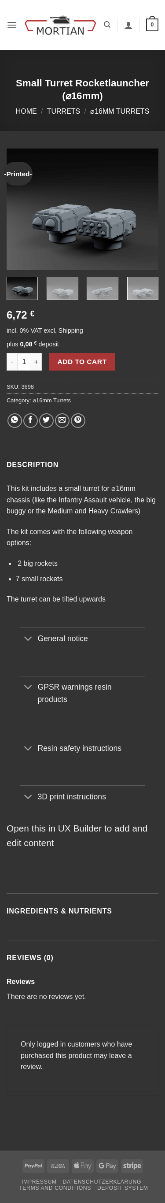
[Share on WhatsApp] (14, 420)
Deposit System (122, 1188)
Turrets (64, 111)
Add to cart (82, 361)
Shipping (71, 330)
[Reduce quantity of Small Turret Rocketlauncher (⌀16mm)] (12, 362)
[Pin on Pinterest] (78, 420)
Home (26, 111)
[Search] (107, 24)
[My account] (128, 25)
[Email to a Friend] (62, 420)
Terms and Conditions (55, 1188)
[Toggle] (28, 639)
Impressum (39, 1182)
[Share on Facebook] (30, 420)
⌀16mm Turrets (119, 111)
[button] (12, 25)
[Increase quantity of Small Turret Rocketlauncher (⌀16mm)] (36, 362)
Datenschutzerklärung (101, 1182)
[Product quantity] (24, 362)
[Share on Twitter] (46, 420)
